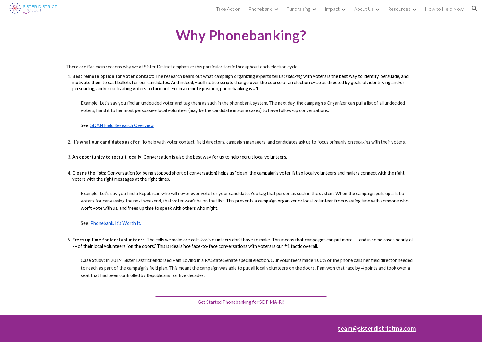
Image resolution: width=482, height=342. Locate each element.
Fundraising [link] (298, 9)
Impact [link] (332, 9)
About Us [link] (363, 9)
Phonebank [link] (260, 9)
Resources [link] (399, 9)
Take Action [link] (228, 9)
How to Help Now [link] (444, 9)
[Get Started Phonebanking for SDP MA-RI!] (241, 302)
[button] (474, 8)
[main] (241, 35)
